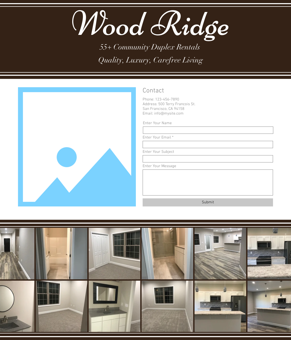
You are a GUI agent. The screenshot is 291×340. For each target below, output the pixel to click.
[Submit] (208, 202)
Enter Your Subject (158, 152)
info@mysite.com (169, 113)
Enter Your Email (157, 138)
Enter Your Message (159, 166)
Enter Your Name (157, 123)
